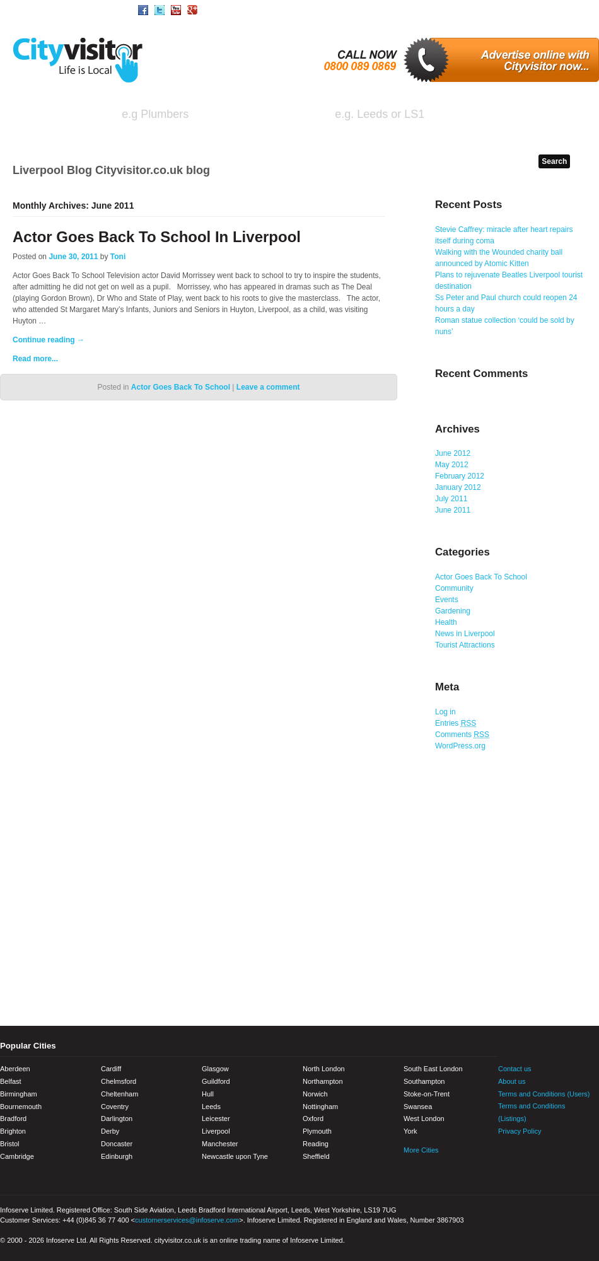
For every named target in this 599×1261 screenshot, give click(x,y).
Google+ (573, 1157)
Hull (208, 1094)
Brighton (13, 1131)
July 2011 (451, 498)
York (410, 1131)
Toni (117, 256)
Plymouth (317, 1131)
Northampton (323, 1081)
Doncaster (116, 1144)
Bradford (13, 1118)
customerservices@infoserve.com (187, 1220)
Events (446, 599)
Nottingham (320, 1106)
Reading (316, 1144)
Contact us (515, 1068)
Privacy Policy (519, 1131)
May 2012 (451, 464)
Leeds (211, 1106)
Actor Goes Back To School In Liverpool (157, 236)
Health (446, 622)
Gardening (452, 611)
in (305, 115)
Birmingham (18, 1094)
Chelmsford (118, 1081)
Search (550, 115)
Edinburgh (116, 1156)
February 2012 (459, 476)
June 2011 (452, 510)
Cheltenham (119, 1094)
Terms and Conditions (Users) (544, 1094)
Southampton (424, 1081)
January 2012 (458, 487)
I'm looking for (57, 115)
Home (22, 9)
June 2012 (452, 453)
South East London (433, 1068)
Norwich (315, 1094)
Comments (462, 734)
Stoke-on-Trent (427, 1094)
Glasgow (215, 1068)
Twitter (529, 1157)
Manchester (220, 1144)
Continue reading (48, 339)
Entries (455, 723)
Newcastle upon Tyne (235, 1156)
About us (511, 1081)
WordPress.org (460, 745)
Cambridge (17, 1156)
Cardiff (111, 1068)
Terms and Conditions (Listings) (531, 1112)
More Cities (421, 1150)
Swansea (418, 1106)
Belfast (10, 1081)
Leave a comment (268, 387)
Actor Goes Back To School (180, 387)
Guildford (216, 1081)
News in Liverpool (465, 633)
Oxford (313, 1118)
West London (424, 1118)
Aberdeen (15, 1068)
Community (454, 588)
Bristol (10, 1144)
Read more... (35, 358)
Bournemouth (21, 1106)
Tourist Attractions (465, 645)
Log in (445, 711)
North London (324, 1068)
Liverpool (216, 1131)
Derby (110, 1131)
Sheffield (316, 1156)
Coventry (115, 1106)
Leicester (216, 1118)
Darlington (116, 1118)
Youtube (551, 1157)
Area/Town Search (84, 9)
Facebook (507, 1157)
